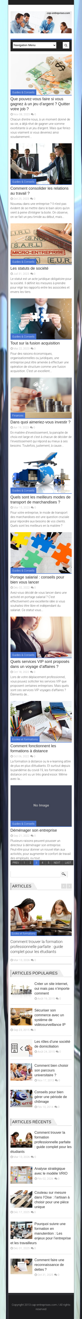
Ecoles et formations (25, 739)
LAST (68, 862)
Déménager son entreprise (33, 830)
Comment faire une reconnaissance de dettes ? (49, 1264)
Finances (18, 415)
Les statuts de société (29, 268)
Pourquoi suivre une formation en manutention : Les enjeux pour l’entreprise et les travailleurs (40, 1233)
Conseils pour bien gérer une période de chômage (51, 1096)
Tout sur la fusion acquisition (35, 343)
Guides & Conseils (23, 92)
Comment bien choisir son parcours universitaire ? (51, 1070)
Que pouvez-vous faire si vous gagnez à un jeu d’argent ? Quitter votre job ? (40, 104)
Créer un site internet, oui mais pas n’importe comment (52, 988)
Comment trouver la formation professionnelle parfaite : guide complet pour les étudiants (36, 946)
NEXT (57, 862)
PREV (16, 862)
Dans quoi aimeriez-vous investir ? (40, 422)
